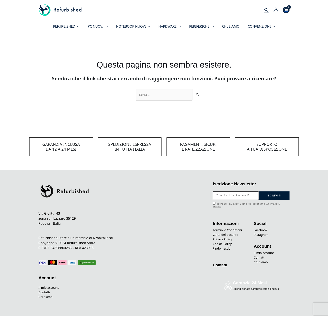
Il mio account (49, 288)
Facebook (261, 230)
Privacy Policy (223, 240)
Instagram (262, 235)
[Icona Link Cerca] (266, 10)
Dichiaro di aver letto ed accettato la (246, 205)
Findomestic (222, 251)
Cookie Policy (223, 246)
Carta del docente (227, 235)
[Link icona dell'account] (275, 10)
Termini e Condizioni (229, 230)
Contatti (44, 293)
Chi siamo (46, 298)
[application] (82, 26)
